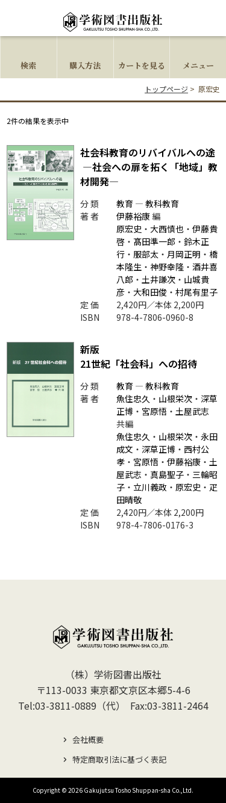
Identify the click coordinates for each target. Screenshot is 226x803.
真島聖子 (167, 474)
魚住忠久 (133, 398)
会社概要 (88, 739)
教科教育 (162, 203)
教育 (124, 203)
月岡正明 (184, 254)
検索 (28, 65)
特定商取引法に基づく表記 (119, 759)
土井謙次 (158, 279)
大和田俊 (150, 292)
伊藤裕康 (133, 216)
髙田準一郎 (154, 241)
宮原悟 (154, 411)
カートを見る (141, 65)
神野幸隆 (167, 267)
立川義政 (150, 487)
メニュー (198, 65)
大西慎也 (167, 229)
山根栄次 (175, 398)
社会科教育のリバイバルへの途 (149, 166)
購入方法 (85, 65)
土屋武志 (192, 411)
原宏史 (129, 229)
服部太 (146, 254)
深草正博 (158, 449)
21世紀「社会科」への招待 (138, 356)
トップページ (166, 89)
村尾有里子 (196, 292)
